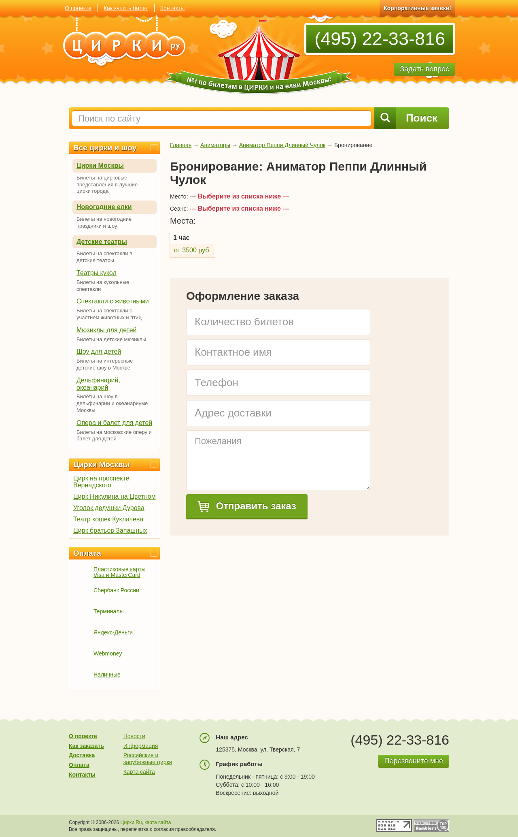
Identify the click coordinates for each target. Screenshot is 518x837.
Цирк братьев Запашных (110, 530)
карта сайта (157, 822)
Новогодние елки (104, 206)
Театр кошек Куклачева (108, 519)
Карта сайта (139, 772)
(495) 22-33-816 (379, 38)
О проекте (78, 8)
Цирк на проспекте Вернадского (101, 482)
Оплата (87, 553)
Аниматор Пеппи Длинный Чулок (282, 145)
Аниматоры (215, 145)
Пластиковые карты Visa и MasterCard (119, 572)
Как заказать (86, 746)
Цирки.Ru (131, 822)
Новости (134, 736)
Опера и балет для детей (114, 422)
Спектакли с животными (112, 301)
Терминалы (108, 611)
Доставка (82, 755)
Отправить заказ (246, 506)
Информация (140, 746)
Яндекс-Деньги (113, 632)
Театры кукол (96, 272)
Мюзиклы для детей (106, 330)
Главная (180, 145)
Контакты (172, 8)
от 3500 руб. (192, 250)
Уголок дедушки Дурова (108, 507)
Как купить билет (126, 8)
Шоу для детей (98, 351)
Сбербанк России (116, 590)
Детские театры (101, 241)
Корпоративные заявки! (417, 8)
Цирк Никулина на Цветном (114, 496)
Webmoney (107, 653)
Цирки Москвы (100, 165)
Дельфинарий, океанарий (98, 384)
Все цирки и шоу (104, 148)
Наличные (107, 674)
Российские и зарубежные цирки (147, 758)
